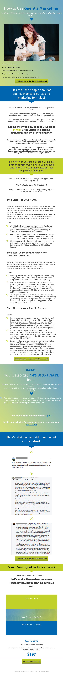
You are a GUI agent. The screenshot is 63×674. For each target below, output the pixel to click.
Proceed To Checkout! (31, 661)
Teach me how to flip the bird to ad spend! (31, 81)
